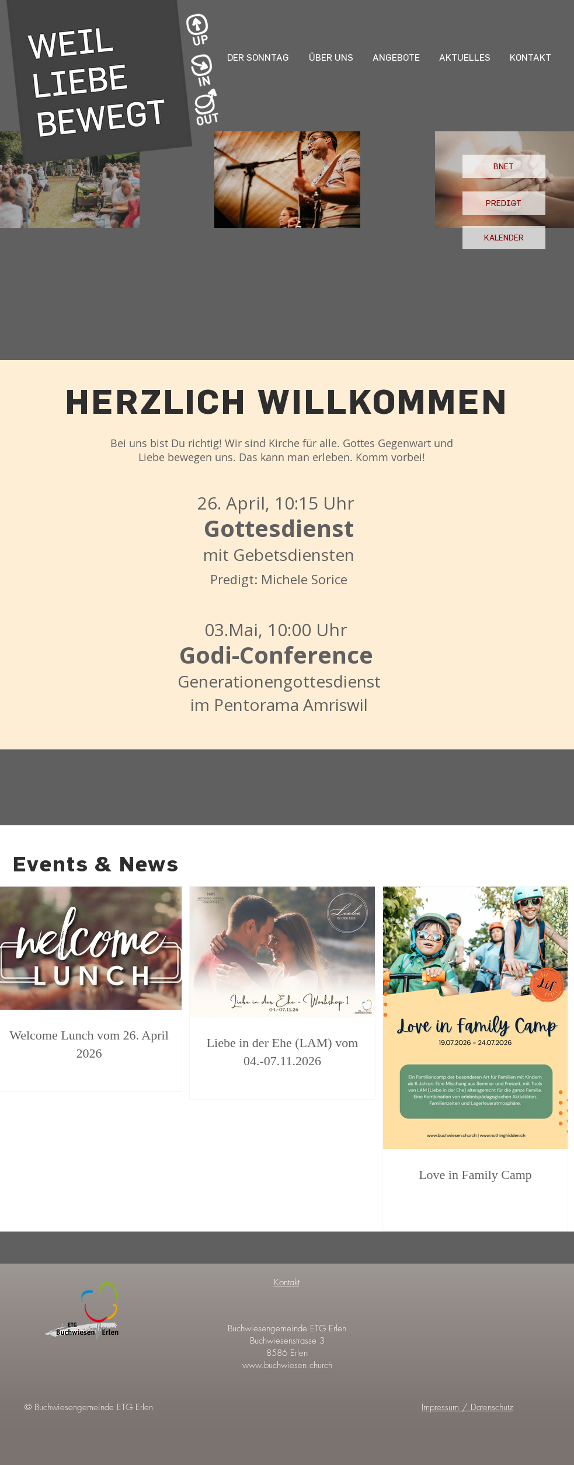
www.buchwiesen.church (287, 1365)
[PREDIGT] (503, 203)
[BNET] (503, 166)
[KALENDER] (503, 237)
